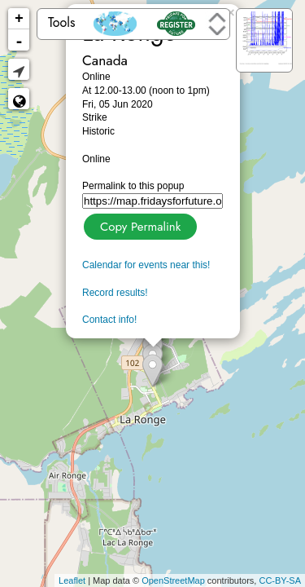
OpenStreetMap (173, 580)
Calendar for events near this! (146, 265)
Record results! (115, 292)
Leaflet (72, 580)
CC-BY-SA (280, 580)
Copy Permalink (139, 225)
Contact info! (109, 319)
